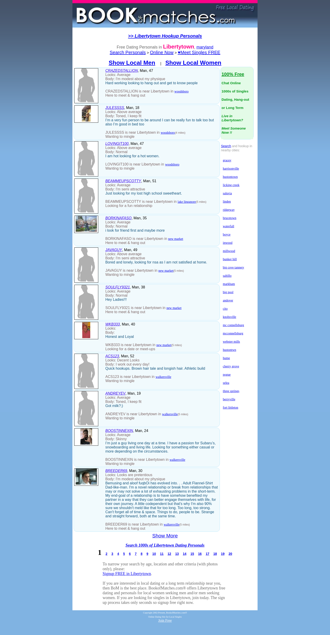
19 (223, 554)
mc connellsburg (233, 325)
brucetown (229, 218)
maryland (205, 47)
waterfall (228, 226)
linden (227, 201)
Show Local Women (193, 62)
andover (228, 300)
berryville (229, 399)
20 (230, 554)
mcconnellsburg (233, 333)
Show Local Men (132, 62)
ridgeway (229, 210)
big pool (228, 292)
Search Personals (128, 52)
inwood (227, 242)
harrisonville (231, 168)
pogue (227, 374)
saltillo (227, 275)
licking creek (231, 185)
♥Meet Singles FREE (199, 52)
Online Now (161, 52)
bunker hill (230, 259)
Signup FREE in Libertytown (127, 573)
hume (226, 358)
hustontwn (229, 350)
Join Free (165, 620)
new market (175, 239)
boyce (226, 234)
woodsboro (181, 91)
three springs (231, 391)
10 (154, 554)
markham (229, 284)
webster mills (231, 341)
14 (184, 554)
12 (169, 554)
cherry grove (231, 366)
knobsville (229, 317)
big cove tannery (233, 267)
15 (192, 554)
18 (215, 554)
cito (225, 308)
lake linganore (187, 202)
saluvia (227, 193)
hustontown (230, 177)
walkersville (163, 377)
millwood (229, 251)
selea (226, 383)
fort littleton (230, 407)
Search (226, 146)
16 (200, 554)
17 (207, 554)
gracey (227, 160)
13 (177, 554)
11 (162, 554)
